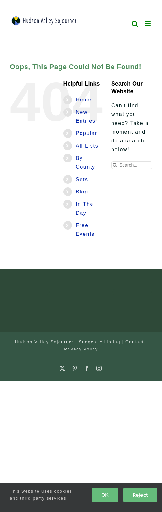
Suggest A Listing (100, 342)
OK (105, 495)
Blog (82, 191)
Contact (134, 342)
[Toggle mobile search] (135, 23)
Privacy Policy (81, 349)
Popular (86, 133)
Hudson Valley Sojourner (44, 342)
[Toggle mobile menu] (148, 23)
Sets (82, 179)
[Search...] (131, 165)
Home (84, 99)
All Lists (87, 146)
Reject (140, 495)
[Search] (115, 165)
